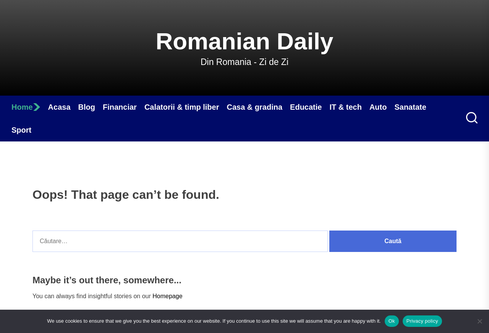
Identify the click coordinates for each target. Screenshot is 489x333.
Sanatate (410, 107)
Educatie (306, 107)
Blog (86, 107)
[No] (479, 321)
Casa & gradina (254, 107)
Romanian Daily (244, 41)
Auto (378, 107)
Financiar (120, 107)
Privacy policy (422, 321)
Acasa (59, 107)
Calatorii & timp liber (181, 107)
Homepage (167, 296)
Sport (21, 130)
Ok (392, 321)
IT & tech (345, 107)
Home (25, 107)
